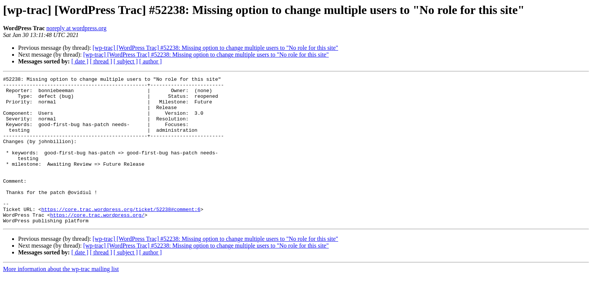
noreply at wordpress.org (76, 28)
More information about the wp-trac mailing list (61, 298)
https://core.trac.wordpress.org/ (97, 243)
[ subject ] (126, 61)
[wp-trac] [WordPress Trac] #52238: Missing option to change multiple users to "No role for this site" (215, 48)
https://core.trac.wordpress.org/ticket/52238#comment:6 (120, 236)
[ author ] (150, 61)
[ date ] (79, 61)
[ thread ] (101, 61)
